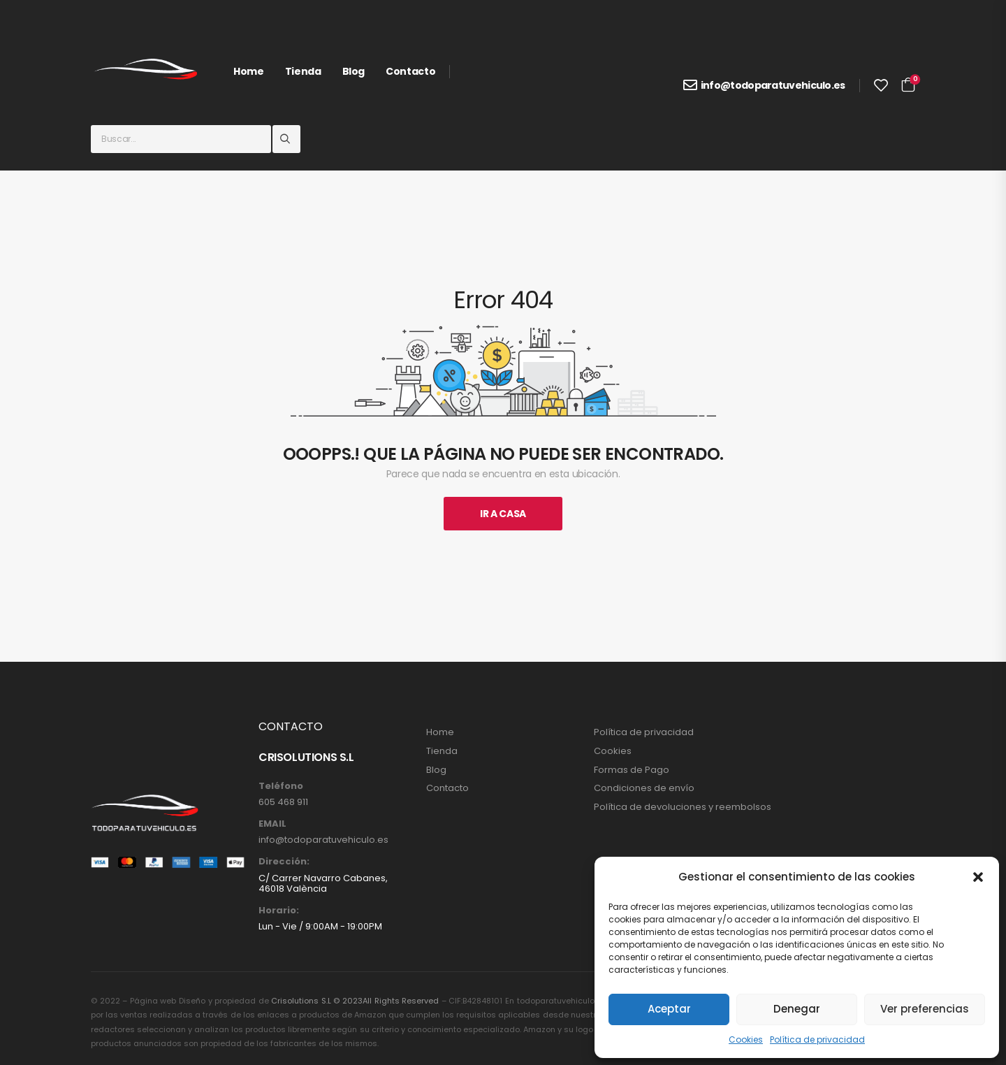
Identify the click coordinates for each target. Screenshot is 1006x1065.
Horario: (278, 910)
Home (248, 71)
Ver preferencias (924, 1008)
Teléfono (280, 786)
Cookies (746, 1039)
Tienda (303, 71)
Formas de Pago (631, 770)
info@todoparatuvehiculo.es (773, 85)
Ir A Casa (503, 514)
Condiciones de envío (644, 788)
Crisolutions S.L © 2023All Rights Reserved (355, 1000)
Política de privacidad (817, 1039)
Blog (353, 71)
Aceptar (669, 1008)
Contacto (410, 71)
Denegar (796, 1008)
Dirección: (283, 861)
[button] (978, 877)
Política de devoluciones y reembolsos (682, 807)
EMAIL (272, 823)
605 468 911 (283, 802)
